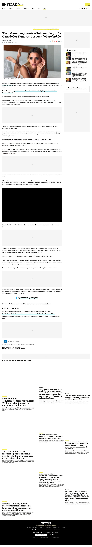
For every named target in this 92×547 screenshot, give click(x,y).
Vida (50, 9)
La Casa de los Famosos (49, 102)
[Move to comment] (61, 43)
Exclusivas (14, 9)
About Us (34, 532)
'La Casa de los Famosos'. (9, 155)
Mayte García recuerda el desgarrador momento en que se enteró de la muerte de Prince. (80, 71)
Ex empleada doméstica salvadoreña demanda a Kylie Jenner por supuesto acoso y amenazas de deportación (79, 56)
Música (43, 9)
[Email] (59, 43)
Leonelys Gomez (7, 42)
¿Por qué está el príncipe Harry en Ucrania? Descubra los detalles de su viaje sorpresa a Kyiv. (77, 399)
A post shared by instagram (28, 300)
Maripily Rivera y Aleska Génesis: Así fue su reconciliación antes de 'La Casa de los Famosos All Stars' (28, 316)
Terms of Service (48, 532)
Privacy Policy (57, 532)
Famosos (24, 9)
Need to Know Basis (74, 90)
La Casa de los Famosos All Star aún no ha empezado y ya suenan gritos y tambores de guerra (26, 313)
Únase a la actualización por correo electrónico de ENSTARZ (46, 534)
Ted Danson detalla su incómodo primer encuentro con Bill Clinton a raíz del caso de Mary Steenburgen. (18, 457)
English (57, 9)
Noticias (5, 9)
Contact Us (40, 532)
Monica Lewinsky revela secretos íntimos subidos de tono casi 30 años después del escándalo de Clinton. (17, 509)
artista (5, 227)
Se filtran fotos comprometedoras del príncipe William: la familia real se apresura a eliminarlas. (18, 404)
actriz (5, 85)
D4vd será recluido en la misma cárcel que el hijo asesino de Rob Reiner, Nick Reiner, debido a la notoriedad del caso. (79, 60)
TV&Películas (33, 9)
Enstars (12, 4)
